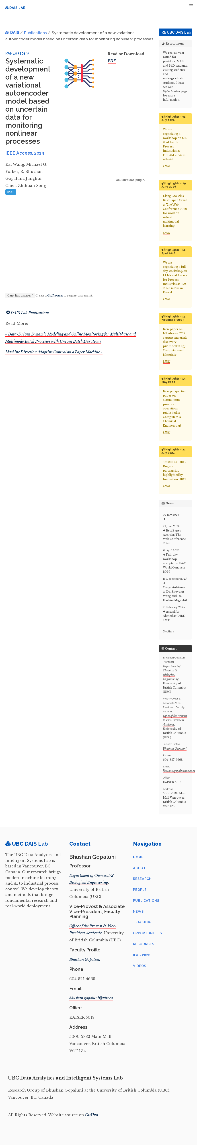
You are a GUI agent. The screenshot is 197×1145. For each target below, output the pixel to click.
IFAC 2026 (141, 955)
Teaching (142, 922)
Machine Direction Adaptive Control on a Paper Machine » (54, 352)
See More (168, 631)
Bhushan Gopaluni (175, 748)
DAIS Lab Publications (27, 313)
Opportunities (171, 91)
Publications (146, 900)
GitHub (91, 1115)
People (140, 889)
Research (142, 879)
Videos (139, 966)
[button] (191, 5)
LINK (166, 166)
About (139, 868)
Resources (143, 944)
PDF (112, 61)
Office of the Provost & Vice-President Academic (175, 720)
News (138, 911)
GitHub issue (55, 295)
